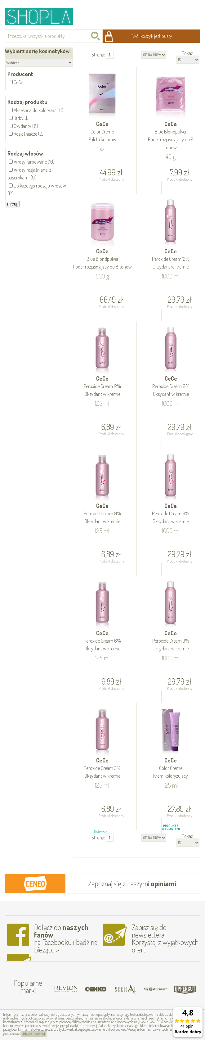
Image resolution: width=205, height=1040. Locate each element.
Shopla (43, 16)
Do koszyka (100, 195)
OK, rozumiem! (34, 1034)
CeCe (102, 132)
